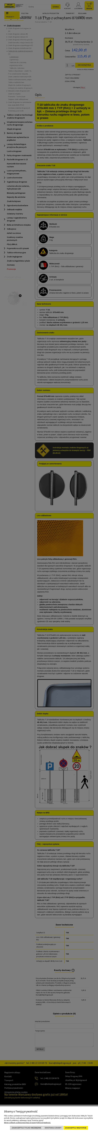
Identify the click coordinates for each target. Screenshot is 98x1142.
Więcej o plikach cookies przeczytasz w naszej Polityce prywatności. (27, 1123)
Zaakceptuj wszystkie (75, 1128)
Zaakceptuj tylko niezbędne (26, 1128)
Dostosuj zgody (53, 1128)
